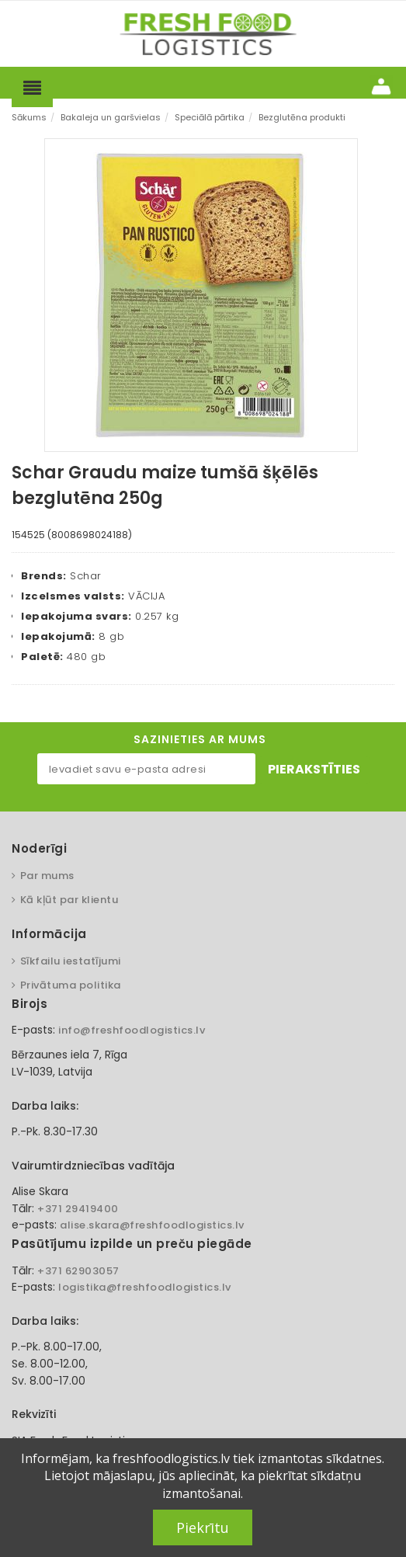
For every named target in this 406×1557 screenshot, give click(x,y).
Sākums (29, 117)
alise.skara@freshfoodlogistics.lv (152, 1225)
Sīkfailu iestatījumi (70, 961)
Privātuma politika (70, 985)
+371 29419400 (78, 1208)
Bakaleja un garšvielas (111, 117)
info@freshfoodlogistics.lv (131, 1030)
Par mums (47, 875)
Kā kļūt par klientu (69, 899)
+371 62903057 (78, 1270)
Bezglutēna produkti (302, 117)
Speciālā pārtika (210, 117)
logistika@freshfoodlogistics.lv (144, 1287)
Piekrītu (202, 1527)
